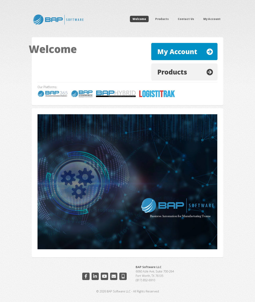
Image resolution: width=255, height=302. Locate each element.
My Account (212, 19)
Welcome (139, 19)
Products (162, 19)
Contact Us (186, 19)
